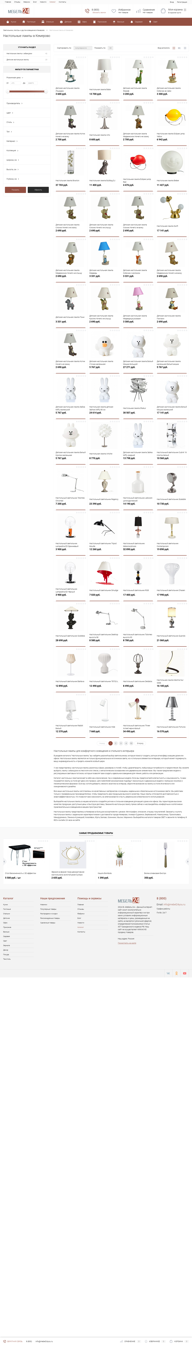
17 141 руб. (172, 232)
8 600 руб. (104, 141)
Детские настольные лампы (18, 60)
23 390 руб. (104, 505)
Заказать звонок (99, 12)
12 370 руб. (71, 733)
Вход (172, 2)
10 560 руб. (172, 460)
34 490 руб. (138, 733)
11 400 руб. (104, 186)
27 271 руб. (138, 368)
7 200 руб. (71, 505)
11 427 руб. (172, 186)
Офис (5, 923)
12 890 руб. (71, 687)
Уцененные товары (47, 923)
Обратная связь (13, 1341)
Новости (43, 2)
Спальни (6, 914)
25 (46, 60)
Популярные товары (48, 909)
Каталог (53, 2)
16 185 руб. (172, 687)
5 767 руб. (104, 368)
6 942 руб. (172, 141)
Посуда (6, 955)
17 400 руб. (138, 596)
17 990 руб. (172, 596)
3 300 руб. (172, 95)
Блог (35, 2)
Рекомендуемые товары (50, 918)
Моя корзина (177, 9)
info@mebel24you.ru (174, 904)
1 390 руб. (103, 877)
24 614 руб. (104, 414)
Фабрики (26, 2)
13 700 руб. (104, 95)
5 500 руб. (13, 877)
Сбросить (38, 190)
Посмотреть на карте (127, 943)
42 (46, 53)
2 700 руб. (71, 141)
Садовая (6, 936)
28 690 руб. (71, 642)
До (24, 83)
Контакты (62, 2)
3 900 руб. (71, 551)
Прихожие (7, 927)
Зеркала (6, 945)
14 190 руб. (138, 505)
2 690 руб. (71, 232)
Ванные (6, 932)
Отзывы (17, 2)
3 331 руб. (104, 277)
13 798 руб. (138, 460)
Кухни (5, 905)
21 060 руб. (172, 642)
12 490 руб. (104, 687)
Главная (8, 2)
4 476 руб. (138, 186)
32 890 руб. (138, 551)
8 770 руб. (104, 460)
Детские (6, 918)
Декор (5, 950)
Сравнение (149, 9)
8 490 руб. (138, 687)
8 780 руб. (138, 642)
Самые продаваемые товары (96, 833)
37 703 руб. (71, 186)
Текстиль (7, 959)
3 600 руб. (71, 95)
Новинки (43, 905)
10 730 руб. (172, 505)
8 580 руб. (104, 642)
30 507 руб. (138, 414)
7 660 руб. (104, 733)
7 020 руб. (104, 596)
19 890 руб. (172, 551)
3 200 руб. (138, 95)
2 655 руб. (56, 877)
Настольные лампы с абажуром (19, 53)
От (8, 83)
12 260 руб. (104, 551)
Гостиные (7, 909)
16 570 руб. (172, 733)
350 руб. (148, 877)
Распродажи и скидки (48, 914)
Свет (5, 941)
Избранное (124, 9)
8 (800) (29, 1341)
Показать (15, 190)
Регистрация (182, 2)
